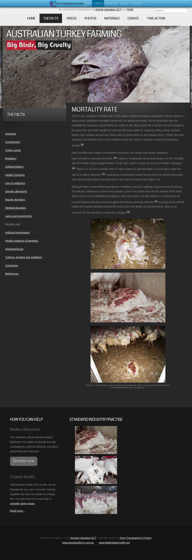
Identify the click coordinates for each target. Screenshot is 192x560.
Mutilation (10, 158)
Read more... (17, 510)
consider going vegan (22, 503)
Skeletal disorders (15, 207)
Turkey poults (13, 150)
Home (31, 18)
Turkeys (98, 3)
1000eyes (137, 3)
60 (73, 168)
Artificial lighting (14, 166)
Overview (10, 133)
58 (82, 144)
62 (156, 201)
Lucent (124, 3)
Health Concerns (15, 174)
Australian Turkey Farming (64, 34)
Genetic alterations (16, 191)
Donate (133, 18)
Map (88, 3)
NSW (130, 9)
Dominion (111, 3)
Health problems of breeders (21, 240)
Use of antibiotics (15, 183)
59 (115, 157)
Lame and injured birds (18, 216)
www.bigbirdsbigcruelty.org (114, 542)
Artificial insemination (17, 232)
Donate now (23, 461)
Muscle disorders (15, 199)
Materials (112, 18)
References (12, 273)
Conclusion (11, 265)
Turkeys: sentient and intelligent (23, 257)
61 (103, 174)
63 (128, 211)
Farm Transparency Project (135, 537)
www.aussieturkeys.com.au (78, 542)
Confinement (12, 142)
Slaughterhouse (14, 249)
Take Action (156, 18)
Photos (90, 18)
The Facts (50, 18)
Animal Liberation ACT (108, 9)
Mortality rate (12, 224)
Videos (71, 18)
